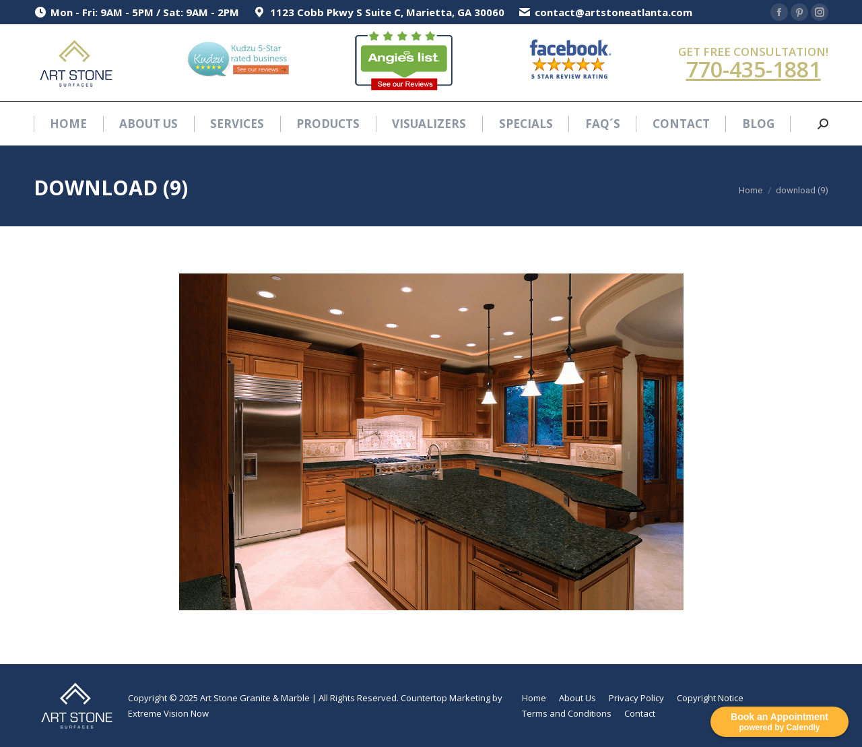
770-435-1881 (753, 69)
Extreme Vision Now (168, 713)
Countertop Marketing (445, 698)
